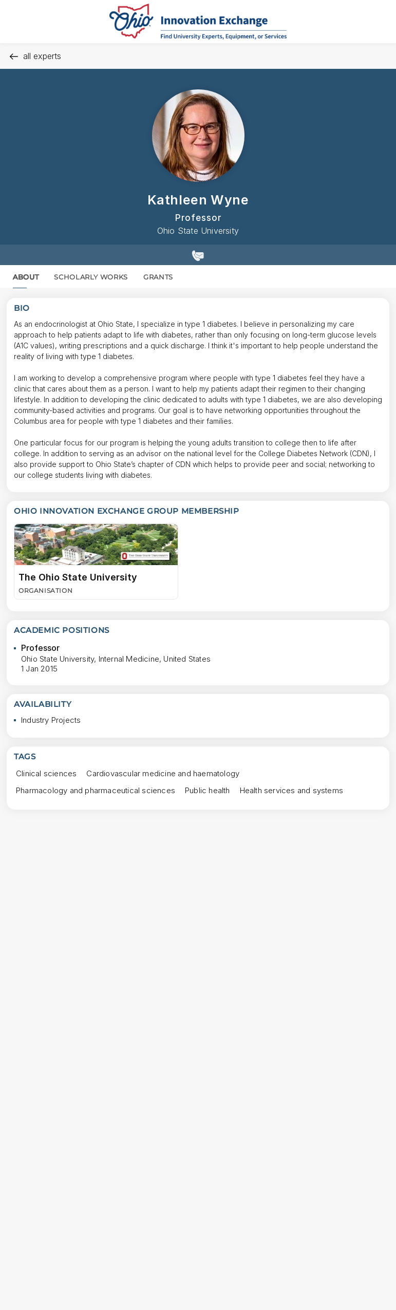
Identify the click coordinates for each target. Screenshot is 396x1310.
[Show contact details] (198, 255)
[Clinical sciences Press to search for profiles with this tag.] (46, 773)
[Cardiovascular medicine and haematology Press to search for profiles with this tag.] (162, 773)
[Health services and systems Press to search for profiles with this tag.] (291, 790)
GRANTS (158, 277)
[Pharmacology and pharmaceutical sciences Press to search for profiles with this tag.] (95, 790)
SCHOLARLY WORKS (91, 277)
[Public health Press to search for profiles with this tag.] (207, 790)
